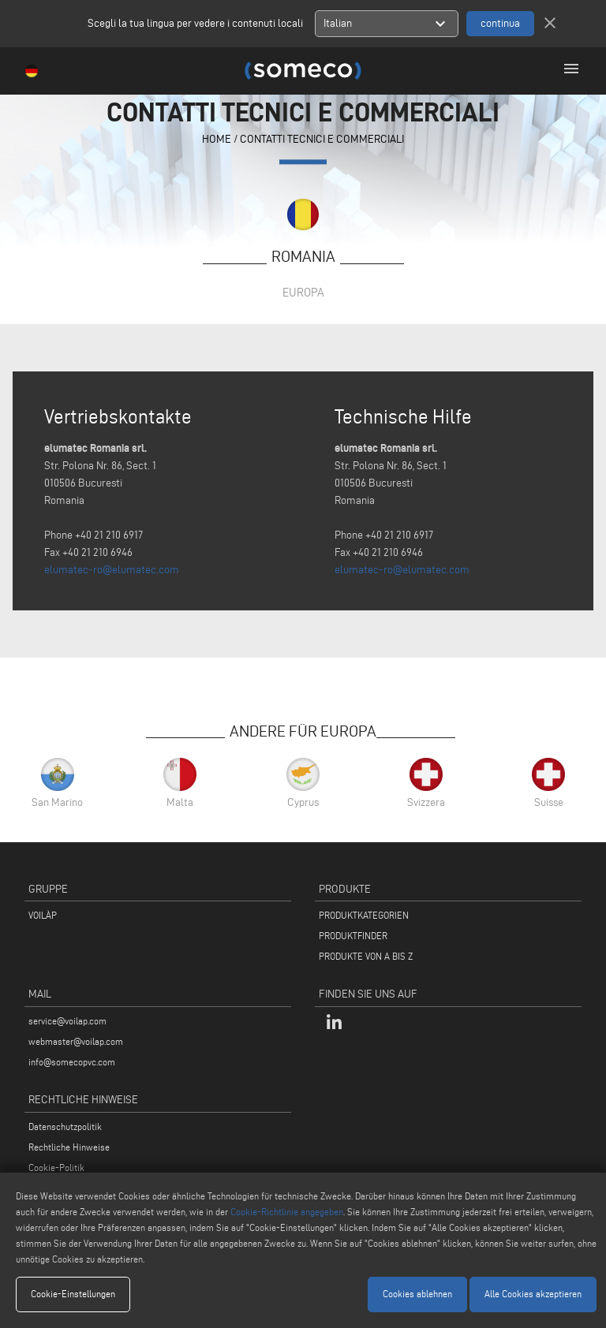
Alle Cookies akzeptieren (533, 1294)
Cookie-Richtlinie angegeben (286, 1212)
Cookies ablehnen (417, 1294)
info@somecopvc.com (71, 1062)
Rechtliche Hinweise (69, 1147)
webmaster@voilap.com (75, 1041)
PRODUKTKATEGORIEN (364, 915)
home (216, 139)
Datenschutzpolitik (65, 1126)
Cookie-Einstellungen (73, 1294)
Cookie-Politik (56, 1167)
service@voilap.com (67, 1021)
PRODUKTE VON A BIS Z (366, 956)
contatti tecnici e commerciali (322, 139)
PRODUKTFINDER (353, 936)
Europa (303, 292)
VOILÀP (42, 915)
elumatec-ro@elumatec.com (111, 570)
